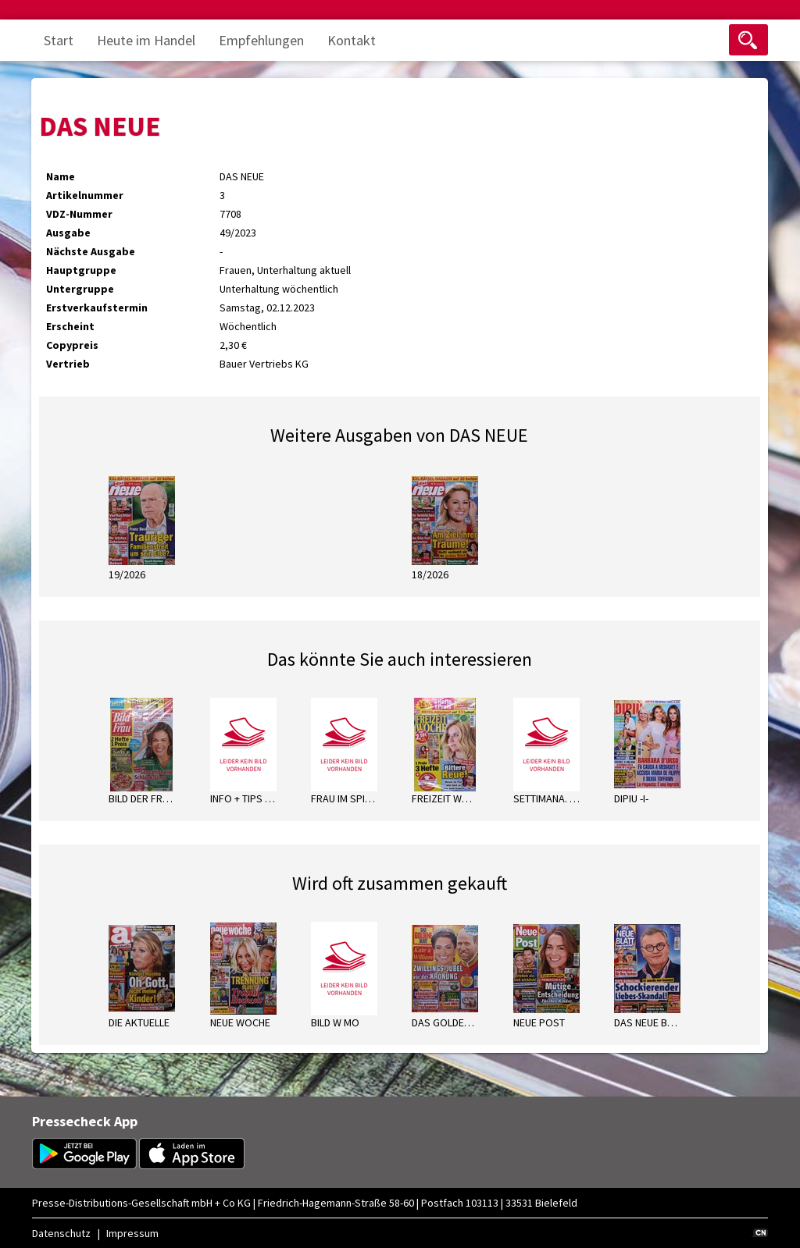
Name (60, 176)
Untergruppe (80, 289)
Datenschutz (61, 1233)
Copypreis (72, 345)
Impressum (132, 1233)
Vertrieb (68, 364)
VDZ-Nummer (79, 214)
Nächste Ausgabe (90, 251)
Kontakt (351, 40)
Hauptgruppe (81, 270)
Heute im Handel (146, 40)
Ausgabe (68, 233)
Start (58, 40)
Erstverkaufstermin (97, 307)
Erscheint (70, 326)
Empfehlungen (261, 40)
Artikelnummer (84, 195)
